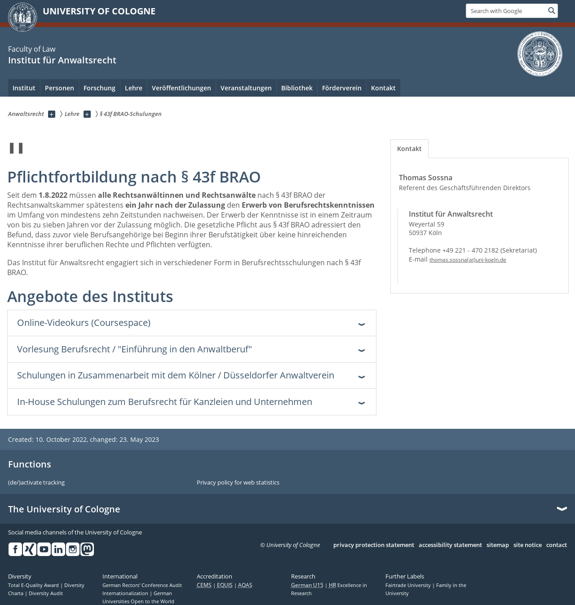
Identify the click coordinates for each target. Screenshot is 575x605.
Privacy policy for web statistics (238, 482)
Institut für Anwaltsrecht (62, 60)
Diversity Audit (46, 593)
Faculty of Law (31, 49)
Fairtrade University (408, 585)
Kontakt (409, 148)
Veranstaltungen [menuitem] (246, 88)
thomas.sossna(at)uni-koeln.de (467, 259)
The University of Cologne (64, 509)
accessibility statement (450, 545)
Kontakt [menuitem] (383, 88)
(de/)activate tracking (36, 482)
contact (556, 545)
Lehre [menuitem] (133, 88)
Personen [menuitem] (59, 88)
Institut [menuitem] (24, 88)
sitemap (498, 545)
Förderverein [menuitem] (342, 88)
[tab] (409, 148)
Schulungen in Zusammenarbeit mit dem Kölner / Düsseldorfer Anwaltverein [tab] (175, 375)
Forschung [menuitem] (99, 88)
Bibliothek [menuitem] (297, 88)
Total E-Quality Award (34, 585)
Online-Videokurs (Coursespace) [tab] (83, 322)
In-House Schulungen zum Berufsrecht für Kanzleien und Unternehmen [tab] (164, 402)
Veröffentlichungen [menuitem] (181, 88)
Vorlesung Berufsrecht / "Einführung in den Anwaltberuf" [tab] (134, 349)
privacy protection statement (373, 545)
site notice (527, 545)
